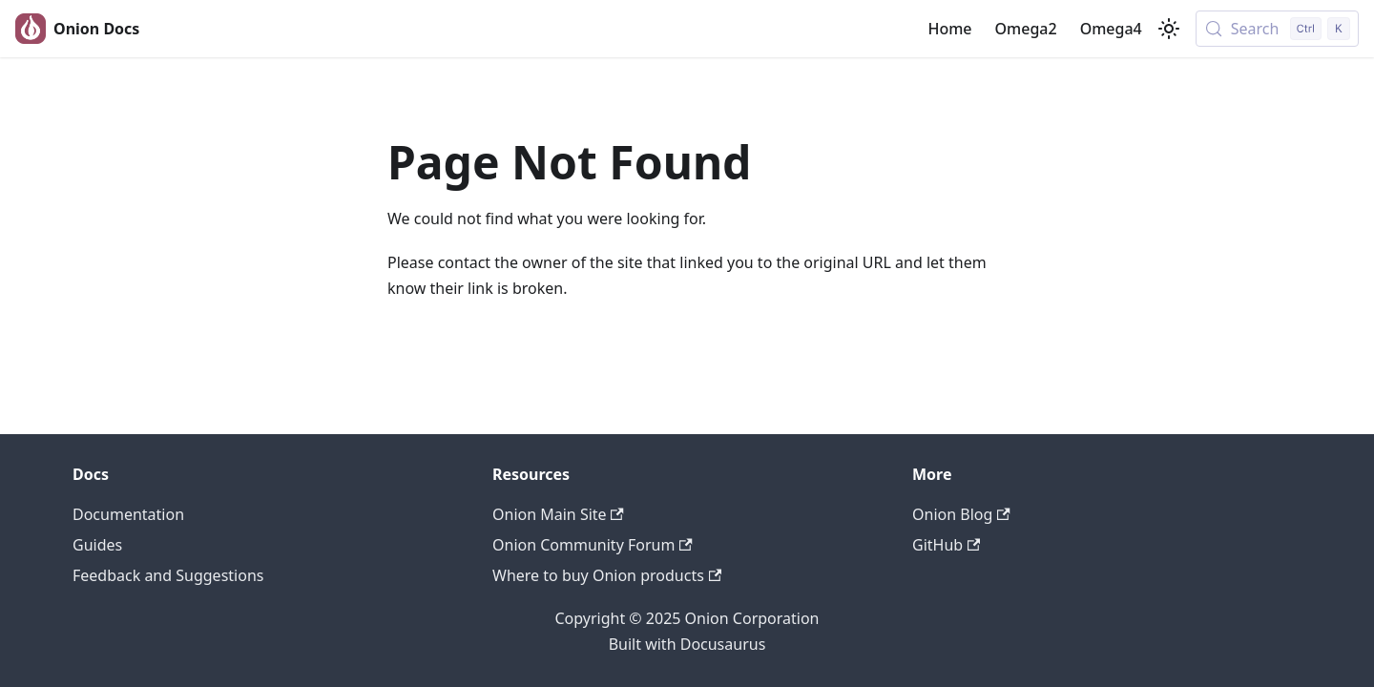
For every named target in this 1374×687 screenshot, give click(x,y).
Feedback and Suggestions (168, 575)
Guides (97, 544)
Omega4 (1111, 28)
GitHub (946, 544)
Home (949, 28)
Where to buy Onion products (606, 575)
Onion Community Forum (592, 544)
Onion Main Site (558, 514)
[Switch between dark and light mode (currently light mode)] (1169, 28)
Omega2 (1026, 28)
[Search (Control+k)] (1277, 28)
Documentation (128, 514)
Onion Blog (961, 514)
